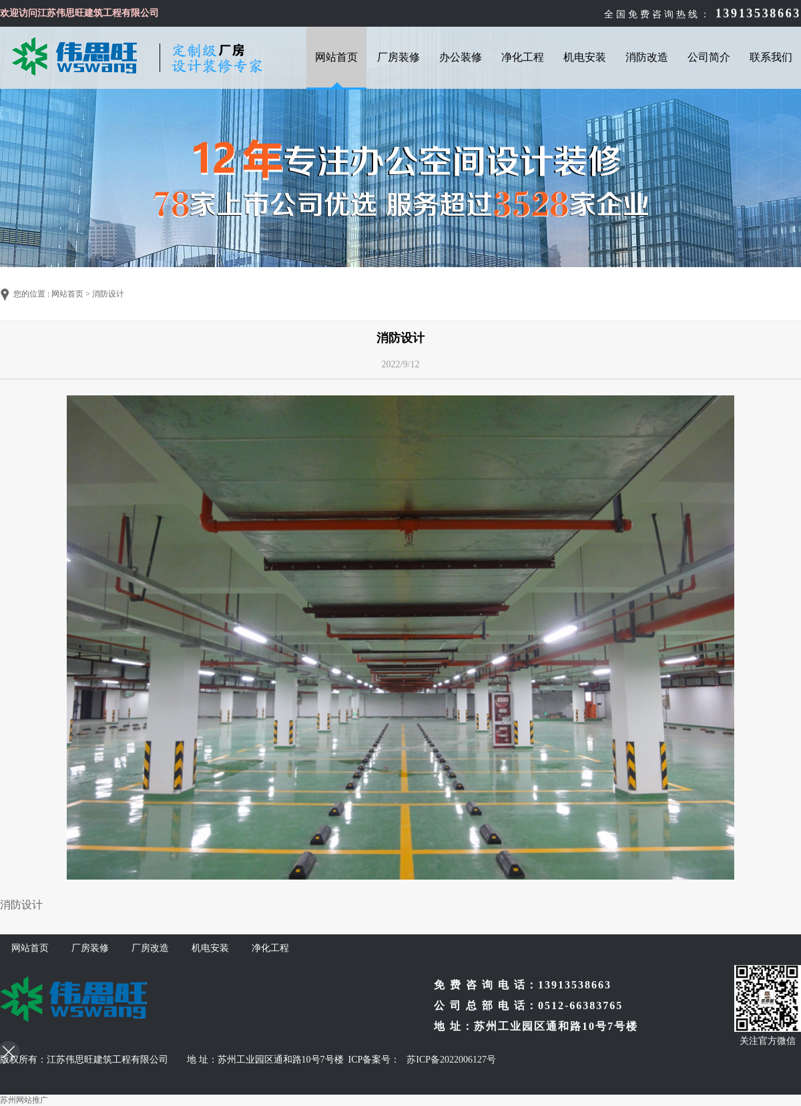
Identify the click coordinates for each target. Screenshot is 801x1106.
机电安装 (584, 57)
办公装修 (460, 57)
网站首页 (336, 57)
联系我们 (771, 57)
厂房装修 (398, 57)
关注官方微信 (768, 1041)
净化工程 (522, 57)
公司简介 (709, 57)
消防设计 (108, 294)
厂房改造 (150, 948)
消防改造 (646, 57)
